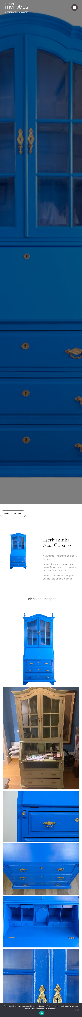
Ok (41, 1013)
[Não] (77, 1010)
